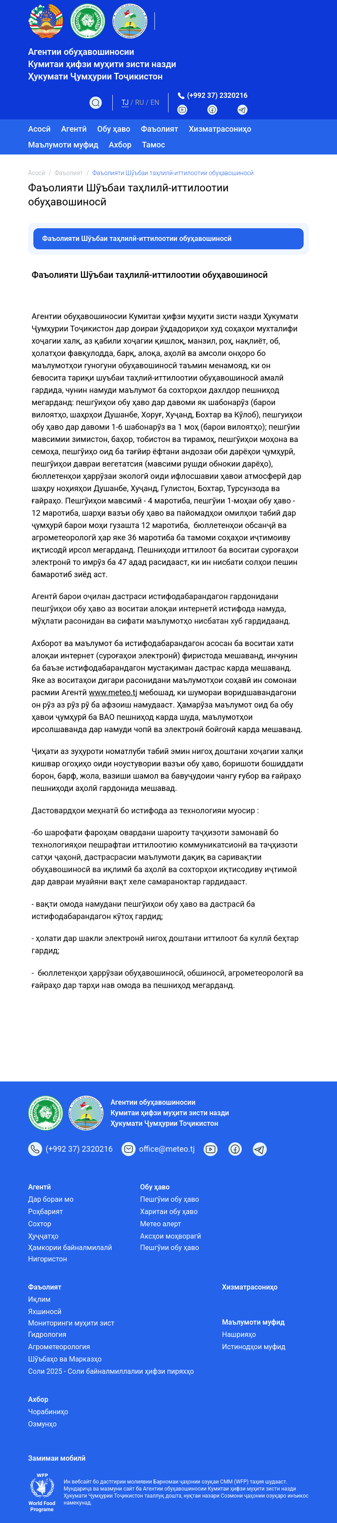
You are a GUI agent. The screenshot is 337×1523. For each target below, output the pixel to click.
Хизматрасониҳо (220, 128)
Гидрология (47, 1334)
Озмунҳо (42, 1424)
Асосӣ (39, 128)
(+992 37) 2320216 (217, 95)
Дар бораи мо (51, 1199)
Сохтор (39, 1224)
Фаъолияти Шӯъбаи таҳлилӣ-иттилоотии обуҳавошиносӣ (137, 238)
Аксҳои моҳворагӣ (170, 1236)
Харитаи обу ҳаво (168, 1211)
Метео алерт (160, 1224)
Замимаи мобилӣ (57, 1458)
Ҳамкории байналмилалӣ (70, 1247)
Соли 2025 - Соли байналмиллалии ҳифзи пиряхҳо (111, 1371)
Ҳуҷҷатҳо (43, 1236)
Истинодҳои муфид (254, 1347)
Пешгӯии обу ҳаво (169, 1199)
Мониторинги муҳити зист (71, 1323)
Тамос (153, 144)
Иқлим (39, 1299)
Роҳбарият (45, 1211)
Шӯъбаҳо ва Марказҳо (65, 1359)
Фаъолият (68, 172)
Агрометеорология (59, 1347)
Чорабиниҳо (48, 1412)
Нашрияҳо (239, 1334)
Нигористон (47, 1259)
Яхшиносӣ (44, 1311)
